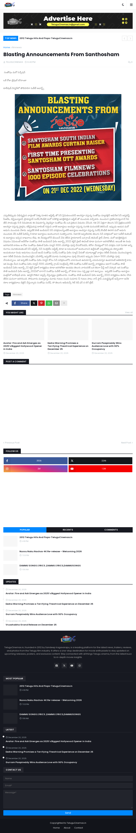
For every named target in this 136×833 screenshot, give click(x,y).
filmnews (17, 47)
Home (6, 47)
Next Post (126, 442)
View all (129, 312)
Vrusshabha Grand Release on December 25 (31, 624)
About (67, 827)
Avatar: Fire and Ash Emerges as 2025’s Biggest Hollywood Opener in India (22, 346)
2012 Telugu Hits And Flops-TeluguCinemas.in (45, 38)
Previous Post (12, 442)
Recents (68, 529)
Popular (25, 529)
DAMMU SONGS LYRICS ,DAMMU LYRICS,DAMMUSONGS (50, 565)
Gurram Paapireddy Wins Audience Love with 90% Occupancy (106, 346)
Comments (111, 529)
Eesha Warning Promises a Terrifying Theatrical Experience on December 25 (68, 346)
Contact (78, 827)
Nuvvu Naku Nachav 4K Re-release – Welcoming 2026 (50, 551)
